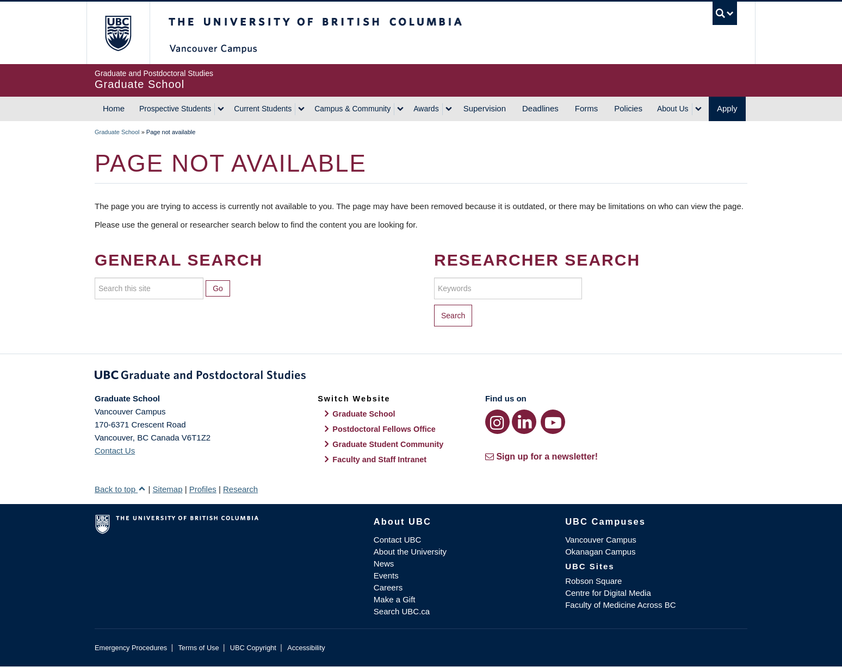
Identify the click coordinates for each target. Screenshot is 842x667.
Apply (727, 108)
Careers (388, 587)
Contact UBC (398, 539)
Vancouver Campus (600, 539)
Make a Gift (395, 599)
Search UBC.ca (402, 611)
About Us (673, 108)
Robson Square (593, 581)
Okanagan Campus (600, 551)
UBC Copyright (253, 648)
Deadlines (540, 108)
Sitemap (167, 489)
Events (386, 575)
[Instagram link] (497, 422)
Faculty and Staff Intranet (379, 459)
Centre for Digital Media (608, 592)
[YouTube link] (553, 422)
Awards (425, 108)
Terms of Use (198, 648)
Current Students (263, 108)
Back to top (120, 489)
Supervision (484, 108)
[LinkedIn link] (524, 422)
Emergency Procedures (131, 648)
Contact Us (115, 450)
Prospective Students (175, 108)
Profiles (202, 489)
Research (240, 489)
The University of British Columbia (117, 33)
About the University (410, 551)
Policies (628, 108)
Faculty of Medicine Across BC (620, 604)
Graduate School (117, 132)
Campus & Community (352, 108)
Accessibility (306, 648)
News (384, 563)
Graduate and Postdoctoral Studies (421, 376)
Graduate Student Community (387, 444)
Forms (586, 108)
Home (114, 108)
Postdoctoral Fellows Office (384, 429)
